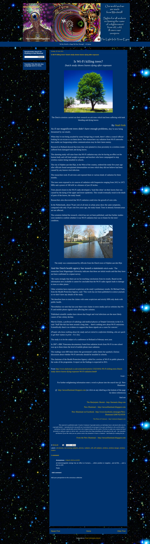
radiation (87, 448)
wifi (92, 448)
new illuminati (31, 6)
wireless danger (114, 448)
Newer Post (55, 531)
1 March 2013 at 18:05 (72, 460)
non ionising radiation (71, 448)
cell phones (60, 448)
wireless (105, 448)
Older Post (121, 531)
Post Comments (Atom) (92, 538)
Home (88, 531)
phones (81, 448)
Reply (58, 468)
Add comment (56, 472)
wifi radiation (98, 448)
